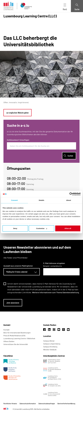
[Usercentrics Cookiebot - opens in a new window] (71, 194)
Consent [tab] (14, 200)
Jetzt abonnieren (12, 302)
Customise (41, 228)
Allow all (68, 228)
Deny (15, 228)
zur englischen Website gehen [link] (17, 112)
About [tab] (68, 200)
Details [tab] (41, 200)
